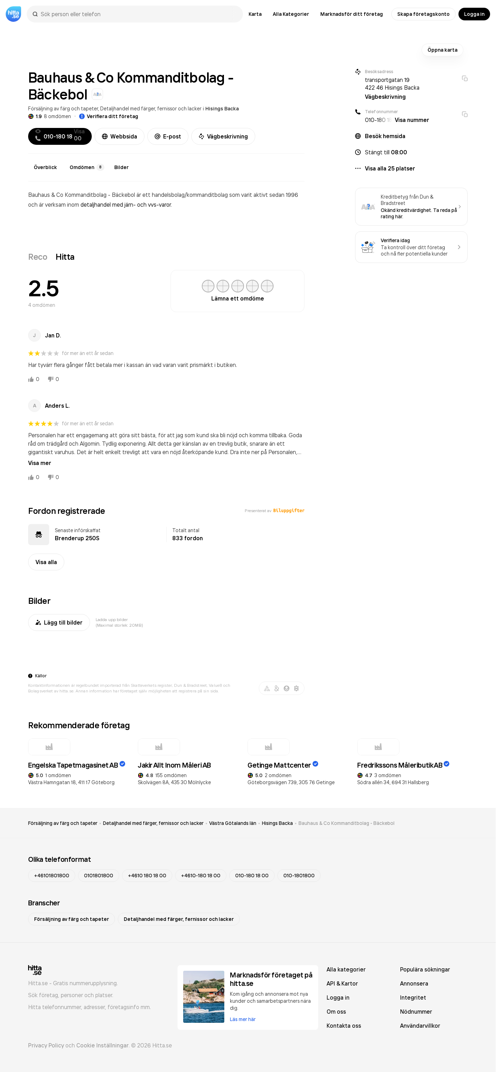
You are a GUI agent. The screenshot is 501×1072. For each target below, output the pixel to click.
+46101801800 (51, 875)
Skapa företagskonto (423, 14)
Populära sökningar (425, 969)
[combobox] (138, 14)
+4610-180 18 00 (200, 875)
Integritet (413, 997)
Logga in (474, 14)
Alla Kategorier (291, 14)
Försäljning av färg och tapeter (63, 108)
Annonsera (414, 983)
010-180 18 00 (252, 875)
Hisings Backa (222, 108)
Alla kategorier (346, 969)
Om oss (336, 1011)
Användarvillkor (420, 1025)
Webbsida (119, 136)
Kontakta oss (344, 1025)
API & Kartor (342, 983)
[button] (411, 152)
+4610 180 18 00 (147, 875)
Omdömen (87, 167)
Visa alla (46, 562)
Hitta (65, 256)
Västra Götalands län (232, 823)
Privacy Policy (46, 1045)
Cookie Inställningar (102, 1045)
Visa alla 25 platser (390, 168)
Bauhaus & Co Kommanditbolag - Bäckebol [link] (346, 823)
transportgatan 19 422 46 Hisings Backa (392, 83)
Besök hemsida (385, 136)
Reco (37, 256)
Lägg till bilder (59, 622)
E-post (168, 136)
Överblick (45, 167)
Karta (255, 14)
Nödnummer (416, 1011)
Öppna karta (442, 50)
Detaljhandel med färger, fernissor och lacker (150, 108)
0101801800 (98, 875)
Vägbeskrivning (223, 136)
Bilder (121, 167)
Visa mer (39, 462)
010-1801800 (299, 875)
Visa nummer (412, 119)
